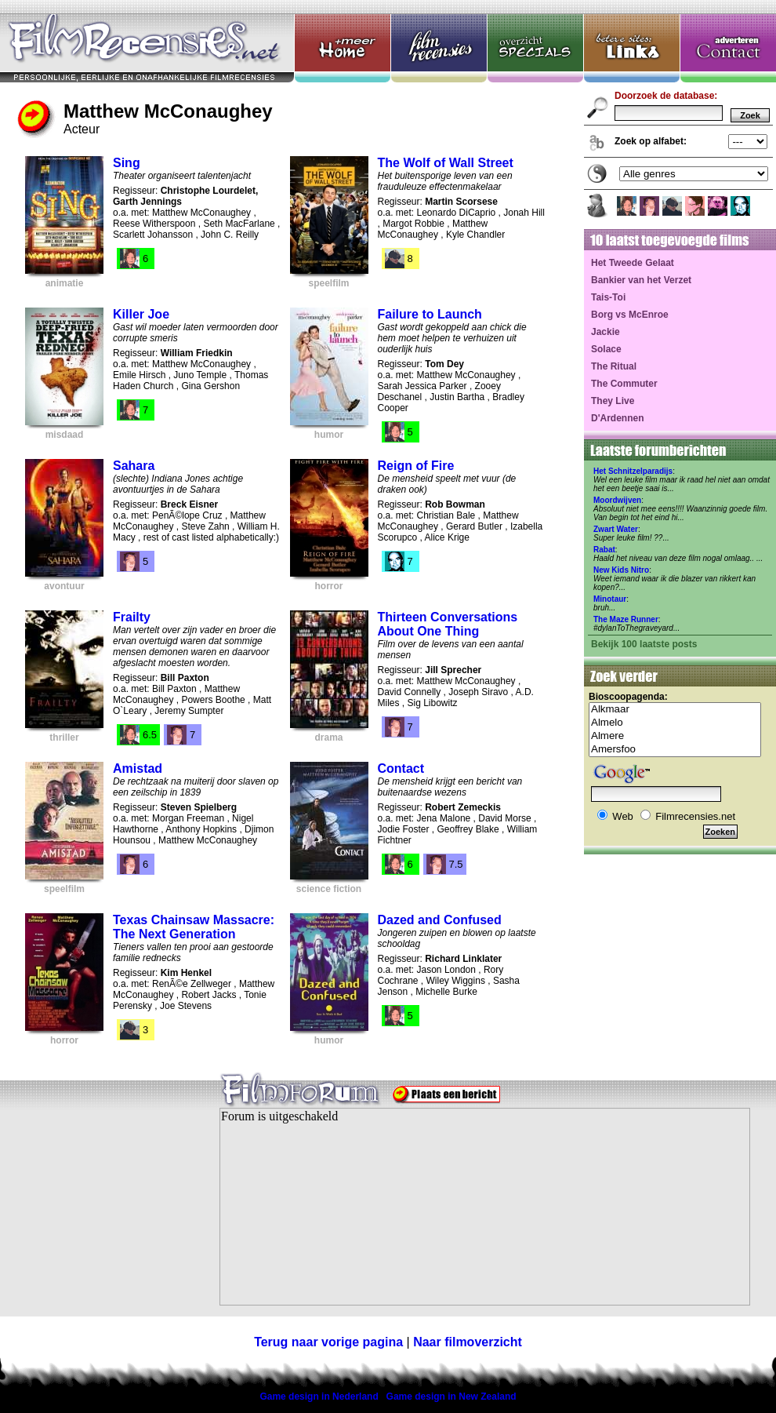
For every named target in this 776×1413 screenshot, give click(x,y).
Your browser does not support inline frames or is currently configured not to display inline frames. (484, 1207)
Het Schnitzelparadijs (633, 471)
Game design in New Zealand (451, 1396)
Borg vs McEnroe (630, 314)
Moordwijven (617, 500)
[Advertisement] (98, 1216)
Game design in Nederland (318, 1396)
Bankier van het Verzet (641, 280)
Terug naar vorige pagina (328, 1342)
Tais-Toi (608, 297)
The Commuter (624, 383)
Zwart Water (615, 529)
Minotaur (609, 599)
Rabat (604, 549)
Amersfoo (674, 749)
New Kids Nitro (621, 570)
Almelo (674, 723)
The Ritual (613, 366)
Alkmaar (674, 709)
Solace (606, 349)
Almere (674, 736)
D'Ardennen (617, 418)
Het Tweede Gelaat (632, 262)
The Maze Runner (625, 619)
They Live (612, 400)
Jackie (605, 331)
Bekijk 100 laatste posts (644, 644)
